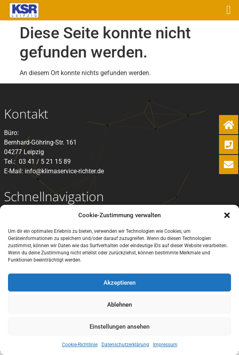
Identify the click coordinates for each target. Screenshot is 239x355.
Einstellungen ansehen (119, 326)
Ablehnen (119, 304)
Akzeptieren (119, 282)
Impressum (165, 344)
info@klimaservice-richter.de (64, 171)
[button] (227, 215)
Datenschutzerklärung (125, 344)
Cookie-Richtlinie (80, 344)
